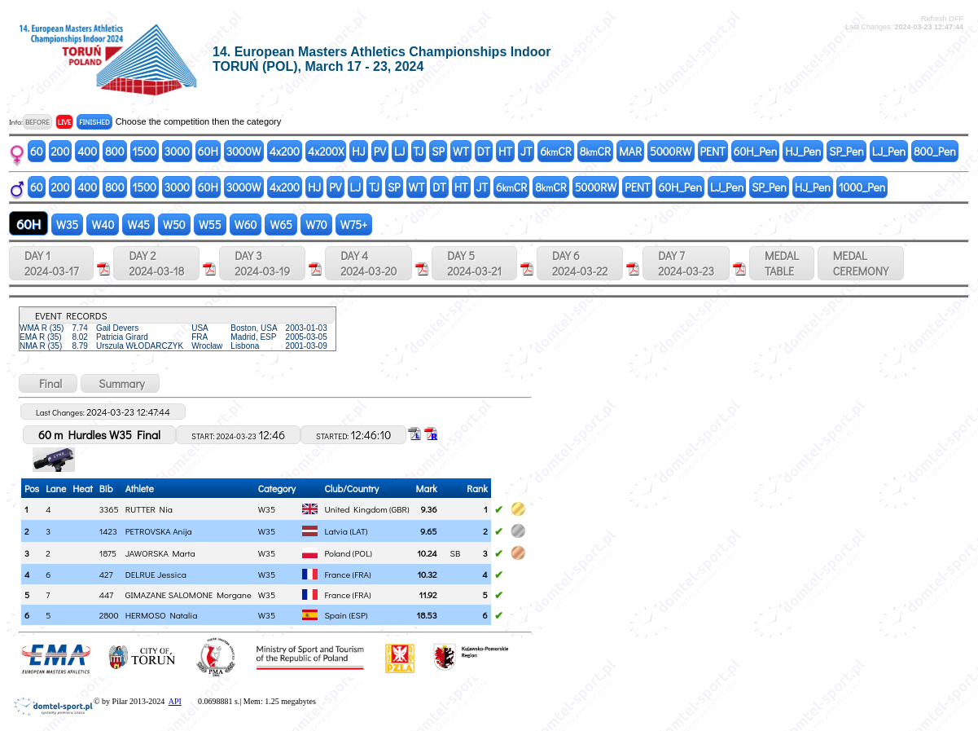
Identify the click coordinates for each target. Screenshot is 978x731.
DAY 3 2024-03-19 (262, 263)
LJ (400, 151)
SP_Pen (846, 151)
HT (505, 151)
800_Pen (935, 151)
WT (461, 151)
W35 (67, 224)
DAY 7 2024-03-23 (686, 263)
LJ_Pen (889, 151)
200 (60, 151)
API (175, 701)
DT (483, 151)
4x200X (326, 151)
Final (48, 383)
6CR (555, 151)
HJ (358, 151)
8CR (595, 151)
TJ (419, 151)
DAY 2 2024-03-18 (156, 263)
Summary (120, 383)
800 (114, 151)
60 (36, 151)
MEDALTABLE (782, 263)
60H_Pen (755, 151)
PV (380, 151)
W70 (316, 224)
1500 (144, 151)
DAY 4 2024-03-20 (368, 263)
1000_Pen (862, 187)
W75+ (354, 224)
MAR (630, 151)
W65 (281, 224)
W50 (174, 224)
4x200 (285, 151)
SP (438, 151)
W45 (138, 224)
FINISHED (94, 121)
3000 (177, 151)
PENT (713, 151)
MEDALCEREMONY (860, 263)
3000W (243, 151)
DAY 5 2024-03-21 (474, 263)
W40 (102, 224)
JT (526, 151)
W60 (246, 224)
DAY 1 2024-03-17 (51, 263)
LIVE (65, 121)
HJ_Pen (803, 151)
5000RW (670, 151)
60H (208, 151)
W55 (210, 224)
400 (87, 151)
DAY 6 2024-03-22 (579, 263)
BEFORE (37, 121)
